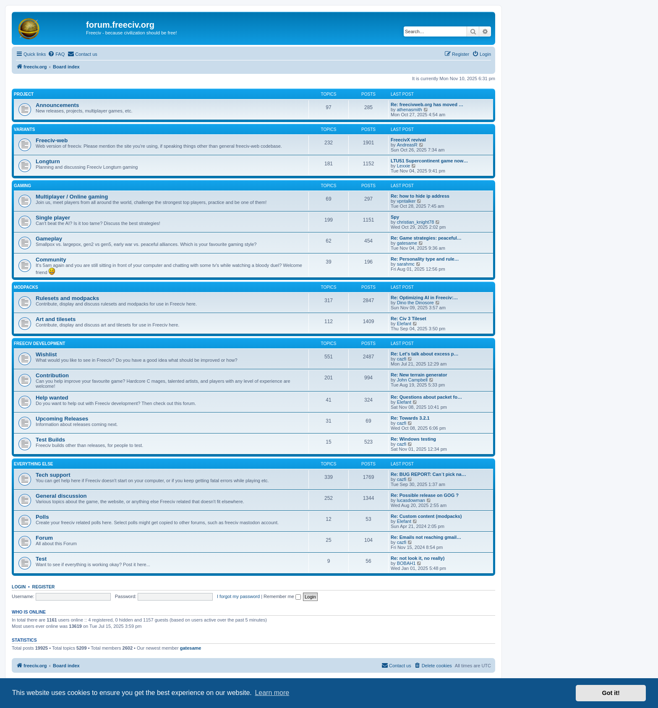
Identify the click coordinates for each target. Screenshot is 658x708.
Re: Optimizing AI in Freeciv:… (424, 297)
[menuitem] (56, 54)
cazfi (402, 358)
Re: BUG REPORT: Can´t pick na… (428, 474)
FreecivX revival (408, 139)
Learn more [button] (272, 692)
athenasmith (409, 109)
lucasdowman (411, 500)
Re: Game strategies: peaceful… (426, 237)
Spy (395, 216)
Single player (53, 217)
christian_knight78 (415, 222)
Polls (42, 517)
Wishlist (46, 354)
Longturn (48, 161)
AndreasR (407, 144)
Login (19, 586)
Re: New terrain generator (419, 374)
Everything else (33, 464)
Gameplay (49, 238)
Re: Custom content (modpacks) (426, 516)
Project (24, 94)
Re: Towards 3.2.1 (410, 418)
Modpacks (26, 287)
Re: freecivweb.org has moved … (427, 104)
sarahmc (406, 263)
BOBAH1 (406, 563)
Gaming (22, 185)
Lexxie (403, 165)
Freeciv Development (39, 343)
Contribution (52, 375)
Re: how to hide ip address (420, 196)
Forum (44, 538)
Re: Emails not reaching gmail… (426, 537)
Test (41, 559)
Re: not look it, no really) (417, 558)
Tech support (53, 475)
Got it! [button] (611, 693)
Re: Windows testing (413, 439)
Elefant (404, 323)
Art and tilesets (56, 319)
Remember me (282, 596)
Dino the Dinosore (415, 302)
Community (51, 259)
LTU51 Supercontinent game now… (429, 160)
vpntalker (406, 201)
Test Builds (50, 439)
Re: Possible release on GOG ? (425, 495)
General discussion (61, 496)
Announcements (57, 105)
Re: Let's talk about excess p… (425, 353)
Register (43, 586)
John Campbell (412, 379)
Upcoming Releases (62, 418)
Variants (24, 129)
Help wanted (52, 397)
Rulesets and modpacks (67, 298)
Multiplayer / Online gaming (72, 196)
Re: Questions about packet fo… (426, 397)
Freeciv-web (52, 140)
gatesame (407, 243)
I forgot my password (238, 596)
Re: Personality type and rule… (425, 258)
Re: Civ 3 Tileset (408, 318)
